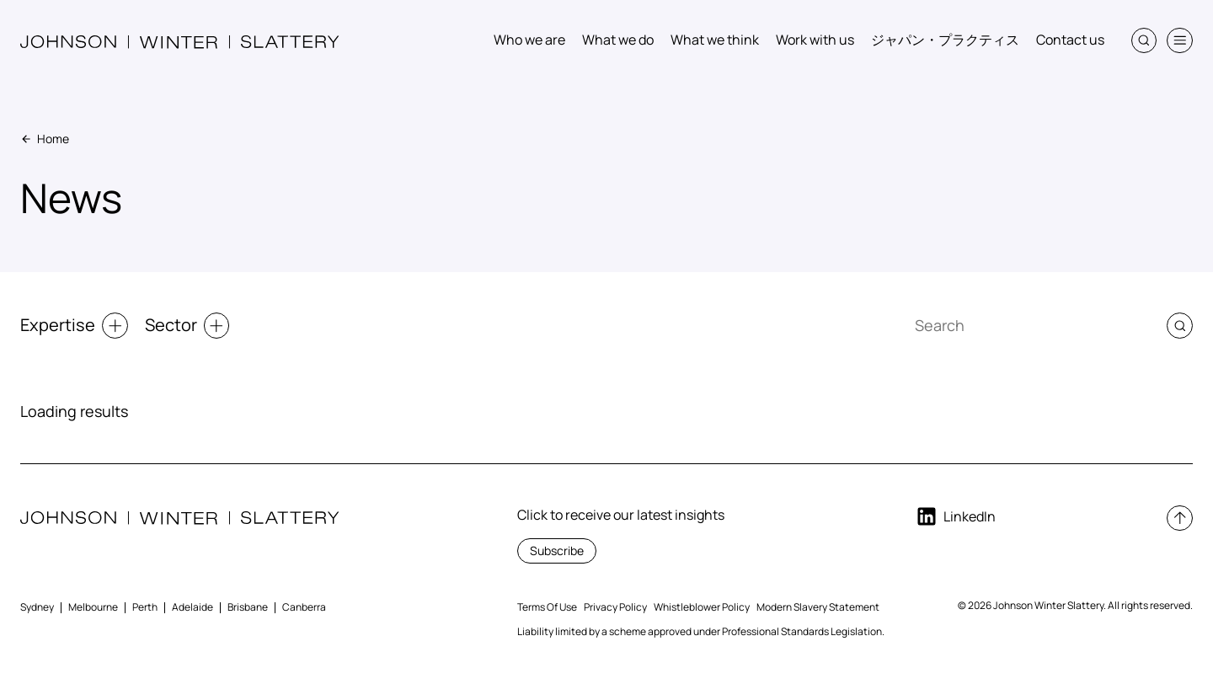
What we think (715, 39)
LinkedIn (955, 516)
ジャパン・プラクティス (945, 39)
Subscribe (557, 550)
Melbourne (93, 607)
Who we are (529, 39)
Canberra (304, 607)
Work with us (815, 39)
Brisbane (247, 607)
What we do (618, 39)
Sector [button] (187, 326)
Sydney (37, 607)
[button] (1144, 41)
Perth (145, 607)
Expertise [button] (74, 326)
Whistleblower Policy (702, 607)
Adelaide (192, 607)
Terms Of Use (547, 607)
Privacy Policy (615, 607)
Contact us (1070, 39)
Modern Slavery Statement (817, 607)
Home (44, 139)
